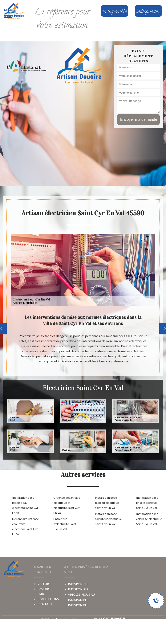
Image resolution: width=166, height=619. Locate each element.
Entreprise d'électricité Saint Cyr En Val (64, 524)
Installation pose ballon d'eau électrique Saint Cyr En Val (25, 505)
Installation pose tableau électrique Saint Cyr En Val (107, 502)
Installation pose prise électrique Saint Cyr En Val (147, 502)
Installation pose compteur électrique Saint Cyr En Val (108, 519)
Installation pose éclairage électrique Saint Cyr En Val (149, 519)
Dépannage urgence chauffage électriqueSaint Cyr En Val (25, 526)
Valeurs (44, 584)
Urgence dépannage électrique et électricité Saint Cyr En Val (66, 505)
